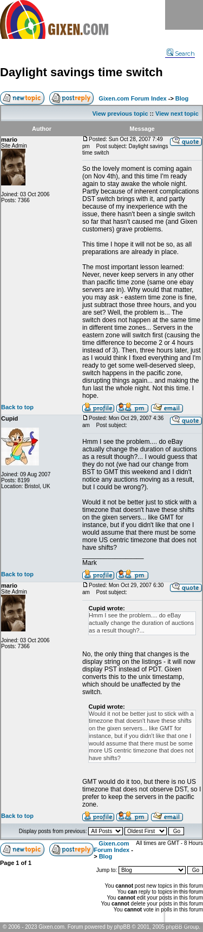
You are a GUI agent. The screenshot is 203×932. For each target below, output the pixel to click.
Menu (184, 15)
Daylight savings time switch (81, 72)
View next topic (177, 113)
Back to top (17, 407)
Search (181, 53)
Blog (181, 98)
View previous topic (120, 113)
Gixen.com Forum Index (132, 98)
